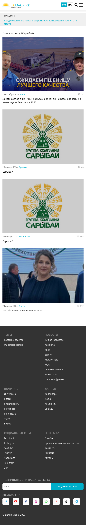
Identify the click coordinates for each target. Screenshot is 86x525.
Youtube (8, 448)
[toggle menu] (81, 5)
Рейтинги (9, 408)
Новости (51, 335)
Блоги (7, 398)
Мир (47, 349)
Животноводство (13, 344)
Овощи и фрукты (54, 379)
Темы (8, 335)
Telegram (9, 462)
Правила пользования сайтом (62, 443)
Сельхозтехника (54, 369)
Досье (22, 305)
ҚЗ (70, 5)
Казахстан (50, 344)
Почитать (11, 389)
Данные (50, 389)
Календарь (51, 393)
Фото (7, 418)
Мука (47, 364)
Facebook (9, 438)
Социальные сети (17, 433)
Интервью (10, 393)
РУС (64, 5)
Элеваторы (51, 374)
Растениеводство (13, 339)
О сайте (49, 438)
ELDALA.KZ (52, 433)
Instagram (9, 443)
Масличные (51, 359)
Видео (23, 94)
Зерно (48, 354)
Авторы (49, 457)
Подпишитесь (67, 486)
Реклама (49, 452)
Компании (24, 236)
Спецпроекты (11, 403)
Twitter (8, 452)
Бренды (23, 167)
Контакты (50, 448)
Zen (6, 467)
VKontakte (9, 457)
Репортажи (10, 413)
